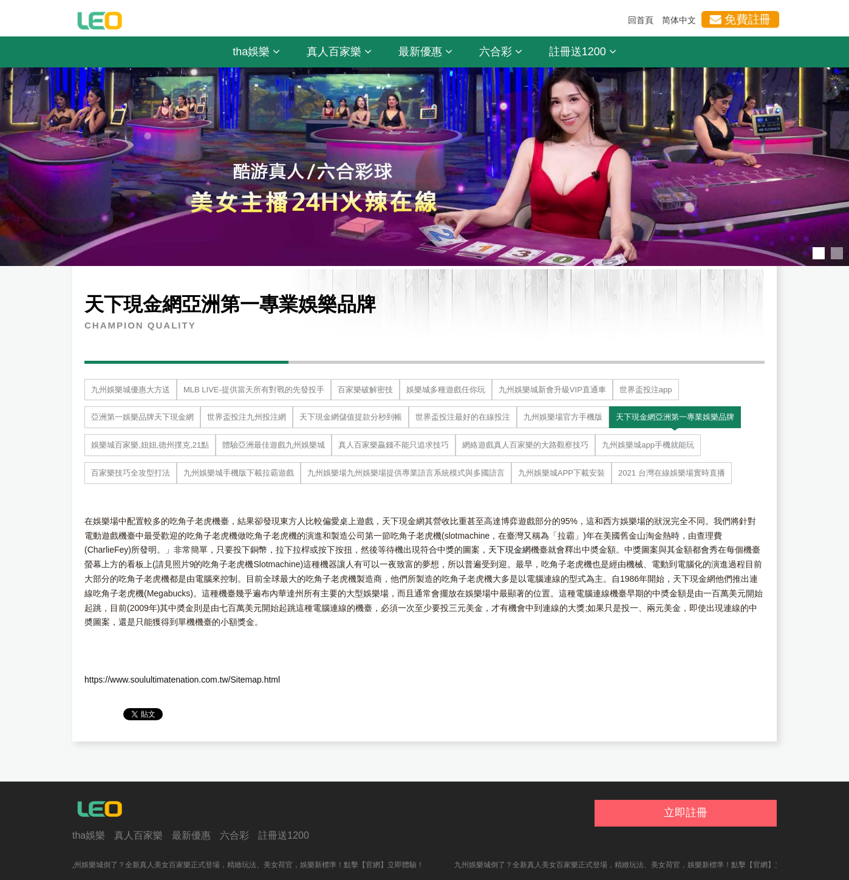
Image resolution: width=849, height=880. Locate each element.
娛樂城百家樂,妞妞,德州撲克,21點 (150, 444)
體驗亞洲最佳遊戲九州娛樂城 (273, 444)
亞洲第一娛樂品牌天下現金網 (142, 416)
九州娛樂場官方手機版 (562, 416)
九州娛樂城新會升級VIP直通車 (552, 389)
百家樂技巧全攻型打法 (130, 472)
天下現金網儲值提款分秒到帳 (350, 416)
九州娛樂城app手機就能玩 (648, 444)
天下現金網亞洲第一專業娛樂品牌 (675, 416)
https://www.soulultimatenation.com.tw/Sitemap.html (182, 679)
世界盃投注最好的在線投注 (462, 416)
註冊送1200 (582, 52)
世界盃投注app (645, 389)
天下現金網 (509, 549)
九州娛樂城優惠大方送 (130, 389)
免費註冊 (740, 19)
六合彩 (500, 52)
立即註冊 (685, 813)
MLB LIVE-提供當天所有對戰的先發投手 (253, 389)
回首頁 (640, 20)
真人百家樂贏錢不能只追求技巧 (393, 444)
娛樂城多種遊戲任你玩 (445, 389)
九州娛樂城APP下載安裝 (561, 472)
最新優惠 (425, 52)
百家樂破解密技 (365, 389)
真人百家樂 (339, 52)
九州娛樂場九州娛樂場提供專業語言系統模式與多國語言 (406, 472)
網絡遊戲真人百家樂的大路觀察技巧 (525, 444)
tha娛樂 (256, 52)
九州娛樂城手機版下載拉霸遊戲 (238, 472)
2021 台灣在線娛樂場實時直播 (671, 472)
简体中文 (679, 20)
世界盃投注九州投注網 (246, 416)
